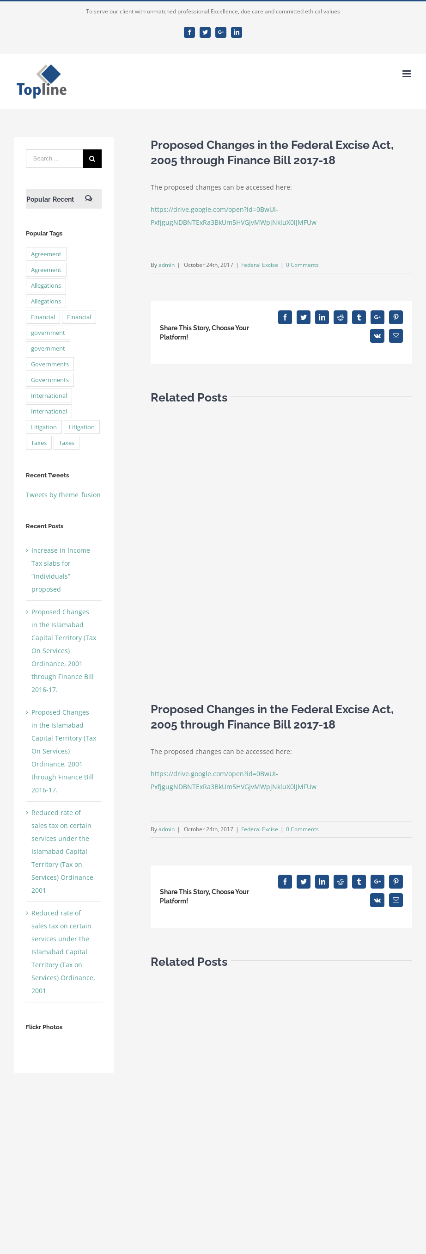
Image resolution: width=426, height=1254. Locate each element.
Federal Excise (259, 265)
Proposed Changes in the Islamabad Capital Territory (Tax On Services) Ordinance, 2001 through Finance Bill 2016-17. (63, 650)
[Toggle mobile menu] (407, 74)
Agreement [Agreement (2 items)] (46, 254)
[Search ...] (54, 158)
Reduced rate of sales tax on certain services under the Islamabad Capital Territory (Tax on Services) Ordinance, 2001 (63, 851)
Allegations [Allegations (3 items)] (46, 285)
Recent (63, 199)
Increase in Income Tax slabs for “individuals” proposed (60, 569)
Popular (38, 199)
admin (166, 265)
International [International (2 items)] (49, 395)
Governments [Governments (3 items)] (50, 364)
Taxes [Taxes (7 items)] (39, 443)
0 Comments (302, 265)
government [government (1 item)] (48, 332)
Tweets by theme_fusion (63, 494)
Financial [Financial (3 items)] (43, 317)
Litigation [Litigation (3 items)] (44, 427)
